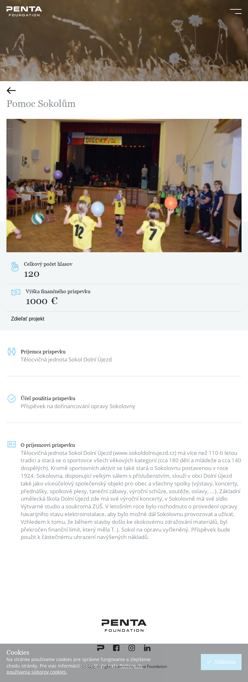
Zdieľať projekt (27, 319)
